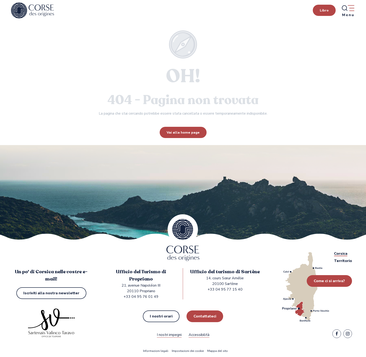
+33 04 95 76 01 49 (140, 296)
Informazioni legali (155, 351)
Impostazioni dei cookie (188, 351)
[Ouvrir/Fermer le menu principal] (347, 10)
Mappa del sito (217, 351)
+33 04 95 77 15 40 (225, 289)
